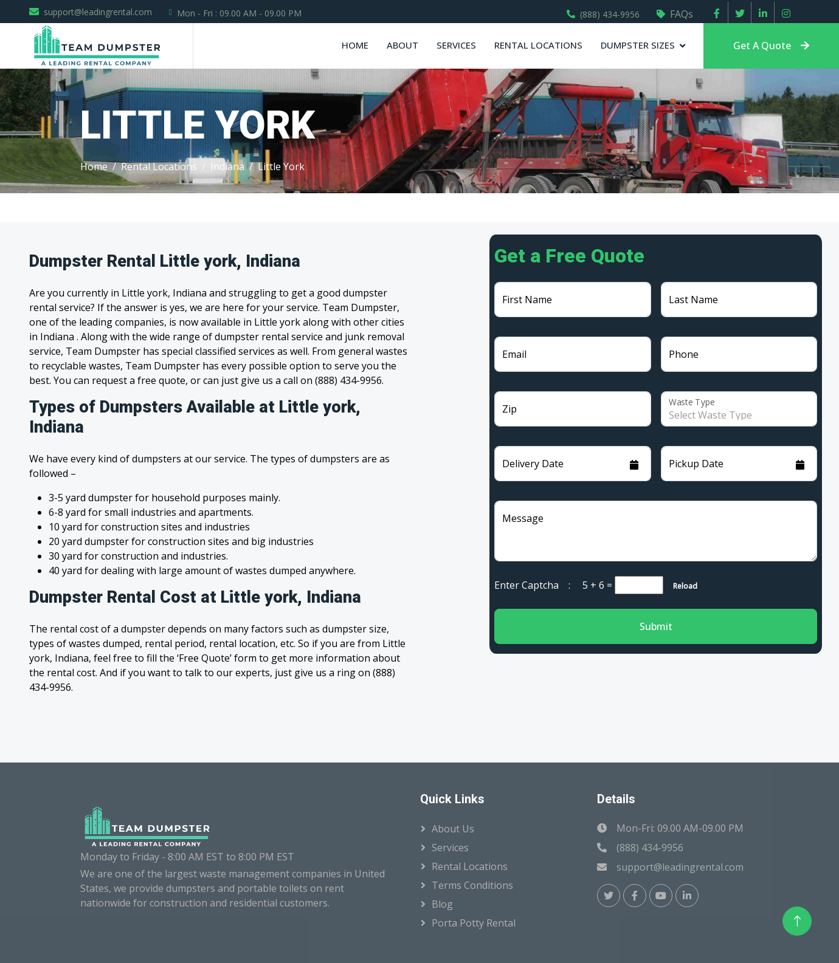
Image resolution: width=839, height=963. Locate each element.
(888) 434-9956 (610, 14)
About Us (453, 828)
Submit (656, 626)
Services (456, 45)
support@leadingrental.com (98, 12)
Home (355, 45)
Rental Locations (538, 45)
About (402, 45)
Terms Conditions (472, 885)
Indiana (227, 166)
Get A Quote (771, 45)
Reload (681, 586)
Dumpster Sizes (638, 45)
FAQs (681, 14)
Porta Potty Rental (474, 923)
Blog (442, 904)
